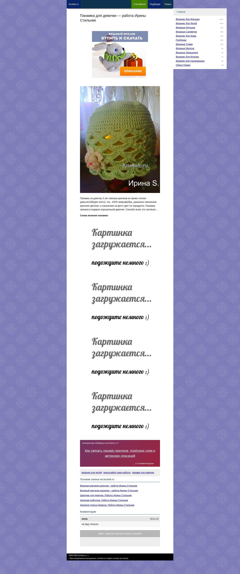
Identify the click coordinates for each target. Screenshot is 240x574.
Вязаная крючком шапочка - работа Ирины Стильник (108, 485)
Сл (140, 4)
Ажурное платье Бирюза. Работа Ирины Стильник (107, 505)
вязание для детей (92, 472)
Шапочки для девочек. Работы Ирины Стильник (106, 495)
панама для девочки (143, 472)
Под (155, 4)
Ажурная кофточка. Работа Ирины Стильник (104, 500)
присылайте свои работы (116, 472)
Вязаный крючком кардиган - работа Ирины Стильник (109, 490)
